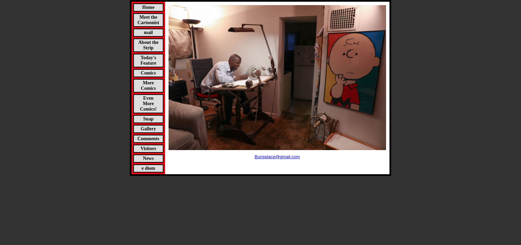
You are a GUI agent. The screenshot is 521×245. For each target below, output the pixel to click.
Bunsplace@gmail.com (277, 156)
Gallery (148, 128)
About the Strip (148, 45)
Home (148, 7)
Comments (148, 138)
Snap (148, 118)
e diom (148, 168)
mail (148, 32)
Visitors (148, 148)
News (148, 158)
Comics (148, 73)
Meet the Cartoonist (148, 20)
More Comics (148, 85)
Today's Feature (148, 60)
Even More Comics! (148, 104)
